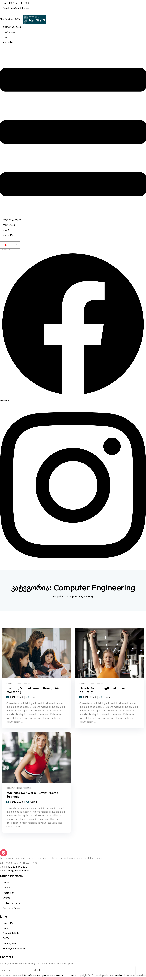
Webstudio (116, 975)
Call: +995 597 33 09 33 (16, 3)
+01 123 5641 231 (16, 867)
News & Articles (11, 933)
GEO (8, 245)
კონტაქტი (8, 42)
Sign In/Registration (14, 948)
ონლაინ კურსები (12, 27)
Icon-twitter (55, 975)
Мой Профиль (7, 18)
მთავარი (58, 596)
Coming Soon (10, 943)
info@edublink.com (18, 870)
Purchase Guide (11, 908)
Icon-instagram (39, 975)
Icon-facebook (8, 975)
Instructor (8, 893)
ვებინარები (9, 32)
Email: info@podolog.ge (16, 8)
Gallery (7, 928)
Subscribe (37, 970)
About (6, 882)
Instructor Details (12, 903)
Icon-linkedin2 (23, 975)
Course (6, 887)
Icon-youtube (69, 975)
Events (6, 898)
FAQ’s (6, 938)
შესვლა (19, 18)
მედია (6, 37)
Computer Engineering (18, 683)
